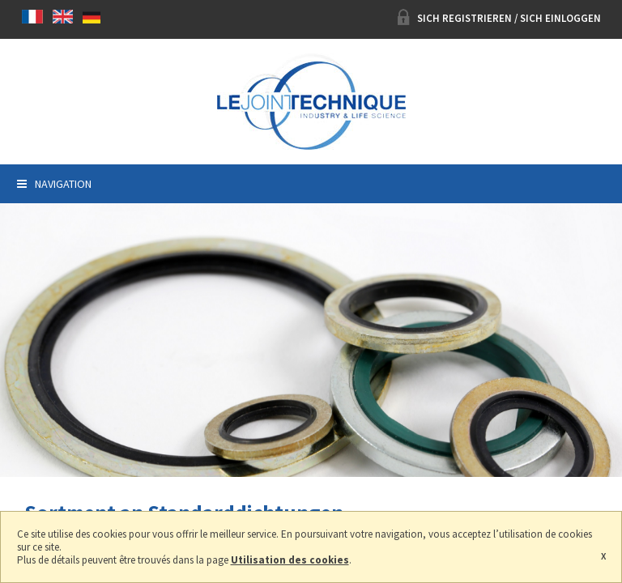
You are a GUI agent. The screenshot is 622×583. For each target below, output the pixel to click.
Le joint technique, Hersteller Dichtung (311, 101)
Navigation (54, 184)
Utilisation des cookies (290, 560)
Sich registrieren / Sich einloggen (499, 18)
